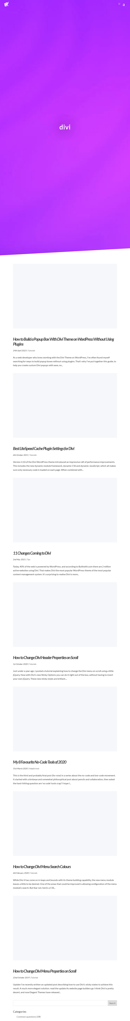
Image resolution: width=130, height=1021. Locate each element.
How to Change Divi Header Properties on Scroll (45, 657)
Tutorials (31, 350)
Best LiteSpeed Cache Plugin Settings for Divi (43, 448)
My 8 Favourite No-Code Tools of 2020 (39, 761)
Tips (28, 559)
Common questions (26, 1016)
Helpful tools (34, 768)
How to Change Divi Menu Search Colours (42, 866)
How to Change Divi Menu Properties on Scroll (44, 971)
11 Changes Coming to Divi (32, 553)
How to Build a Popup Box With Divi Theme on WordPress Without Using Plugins (63, 341)
